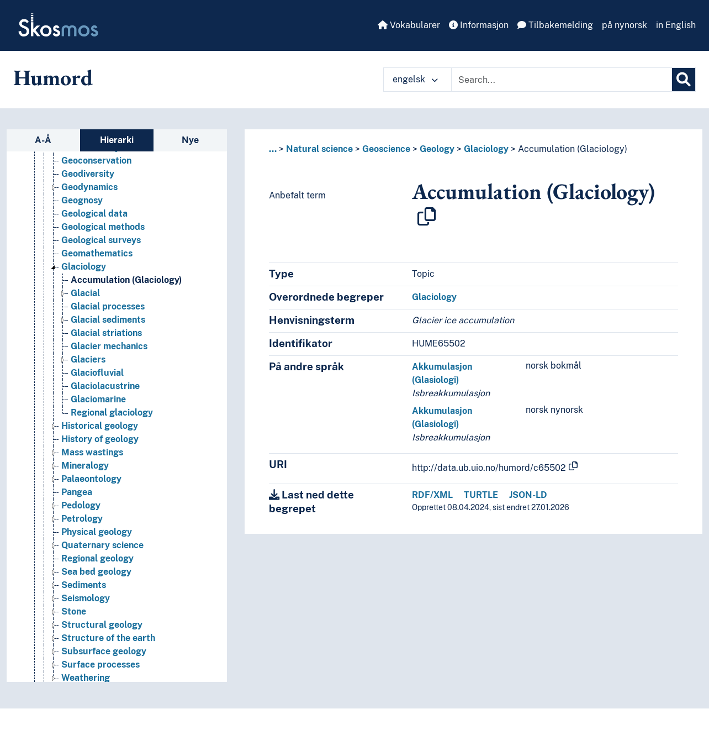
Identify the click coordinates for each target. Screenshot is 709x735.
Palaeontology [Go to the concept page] (91, 479)
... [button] (273, 149)
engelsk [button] (415, 79)
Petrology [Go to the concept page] (82, 518)
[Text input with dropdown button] (561, 79)
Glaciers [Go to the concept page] (88, 359)
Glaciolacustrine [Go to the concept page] (105, 386)
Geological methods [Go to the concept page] (103, 227)
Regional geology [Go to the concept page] (97, 558)
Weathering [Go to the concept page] (85, 678)
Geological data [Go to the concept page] (94, 213)
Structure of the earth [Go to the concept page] (108, 638)
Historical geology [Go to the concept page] (99, 426)
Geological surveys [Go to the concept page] (101, 240)
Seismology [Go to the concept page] (85, 598)
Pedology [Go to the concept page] (80, 505)
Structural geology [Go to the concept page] (101, 625)
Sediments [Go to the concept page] (83, 585)
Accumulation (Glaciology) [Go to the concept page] (126, 280)
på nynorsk (624, 25)
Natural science (319, 149)
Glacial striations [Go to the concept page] (106, 333)
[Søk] (683, 79)
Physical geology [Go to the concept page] (96, 532)
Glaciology (486, 149)
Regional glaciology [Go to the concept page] (112, 412)
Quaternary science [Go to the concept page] (102, 545)
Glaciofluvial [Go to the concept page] (97, 373)
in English (676, 25)
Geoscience (386, 149)
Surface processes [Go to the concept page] (100, 664)
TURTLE (481, 495)
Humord (53, 77)
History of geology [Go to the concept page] (100, 439)
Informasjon (479, 25)
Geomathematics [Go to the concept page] (97, 253)
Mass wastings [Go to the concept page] (92, 452)
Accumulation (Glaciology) (572, 149)
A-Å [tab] (43, 140)
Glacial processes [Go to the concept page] (108, 306)
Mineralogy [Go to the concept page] (85, 465)
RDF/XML (432, 495)
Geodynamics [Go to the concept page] (89, 187)
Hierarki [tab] (117, 140)
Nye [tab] (190, 140)
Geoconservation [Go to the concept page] (96, 160)
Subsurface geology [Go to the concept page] (103, 651)
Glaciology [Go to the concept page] (83, 266)
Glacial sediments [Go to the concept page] (108, 319)
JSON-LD (528, 495)
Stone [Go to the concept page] (73, 611)
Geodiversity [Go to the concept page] (87, 174)
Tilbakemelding (555, 25)
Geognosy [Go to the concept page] (82, 200)
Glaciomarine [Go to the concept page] (98, 399)
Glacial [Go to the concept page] (85, 293)
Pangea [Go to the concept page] (76, 492)
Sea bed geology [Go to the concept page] (96, 571)
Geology (437, 149)
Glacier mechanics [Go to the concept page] (109, 346)
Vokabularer (409, 25)
